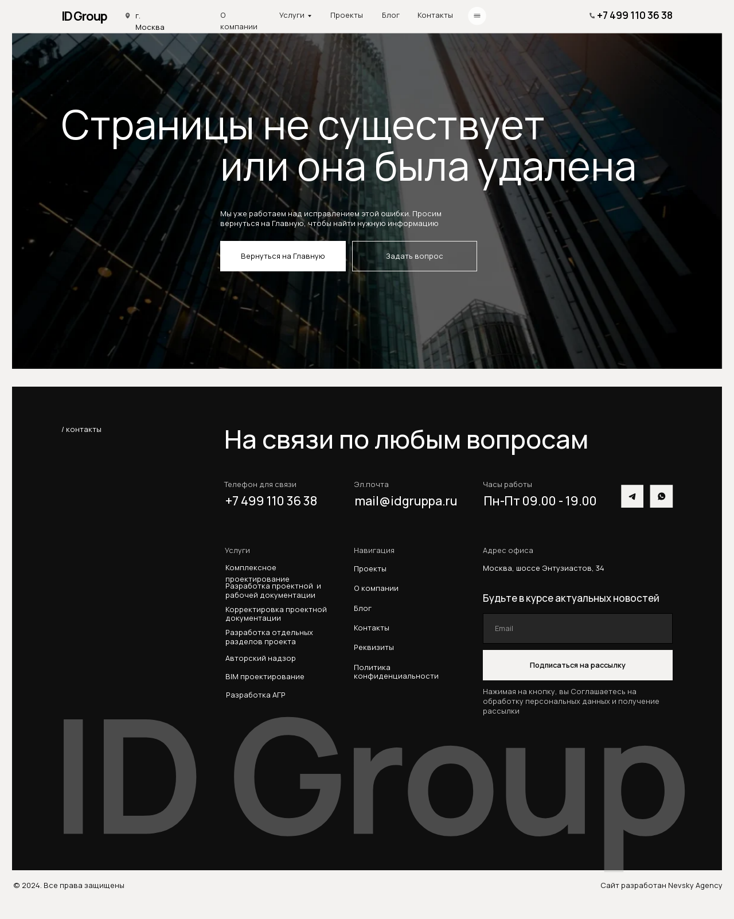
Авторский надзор (260, 658)
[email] (578, 628)
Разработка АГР (256, 695)
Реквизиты (374, 647)
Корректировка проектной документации (276, 614)
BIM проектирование (264, 676)
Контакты (435, 15)
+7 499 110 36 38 (635, 15)
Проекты (346, 15)
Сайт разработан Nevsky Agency (661, 885)
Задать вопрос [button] (414, 256)
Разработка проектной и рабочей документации (273, 590)
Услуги (291, 15)
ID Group (84, 15)
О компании (238, 21)
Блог (391, 15)
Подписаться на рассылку (578, 665)
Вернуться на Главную (283, 256)
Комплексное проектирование (257, 573)
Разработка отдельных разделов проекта (271, 637)
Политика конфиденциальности (396, 671)
